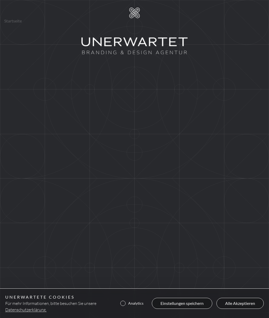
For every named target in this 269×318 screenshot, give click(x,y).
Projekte (38, 13)
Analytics (131, 303)
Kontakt (86, 14)
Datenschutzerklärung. (25, 309)
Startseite (13, 12)
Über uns (62, 13)
